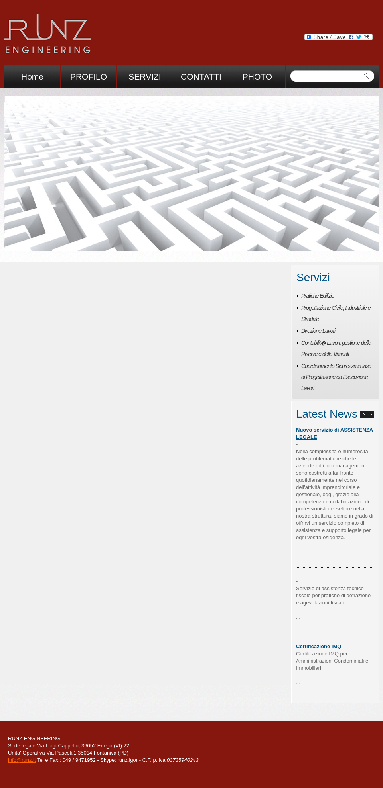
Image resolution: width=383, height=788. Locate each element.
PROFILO (88, 76)
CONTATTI (201, 76)
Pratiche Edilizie (317, 296)
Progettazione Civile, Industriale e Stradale (336, 313)
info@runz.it (22, 760)
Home (32, 76)
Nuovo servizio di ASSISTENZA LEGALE (334, 433)
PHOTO (257, 76)
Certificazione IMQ (318, 646)
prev (132, 241)
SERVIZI (144, 76)
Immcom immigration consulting (47, 35)
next (145, 241)
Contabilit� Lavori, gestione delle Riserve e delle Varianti (336, 348)
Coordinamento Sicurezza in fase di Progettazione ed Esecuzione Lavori (336, 377)
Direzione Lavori (318, 331)
